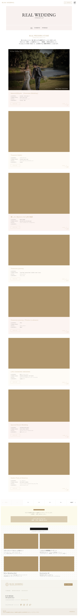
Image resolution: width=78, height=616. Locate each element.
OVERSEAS (45, 27)
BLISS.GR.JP (24, 600)
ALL (31, 27)
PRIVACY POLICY (16, 590)
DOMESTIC (37, 27)
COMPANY (7, 590)
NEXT (73, 502)
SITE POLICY (25, 590)
